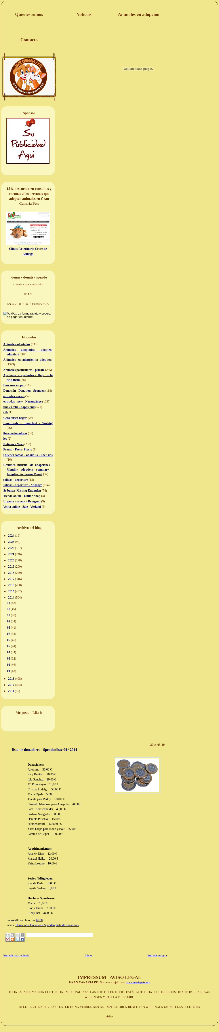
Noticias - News (13, 444)
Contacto (29, 39)
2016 (11, 585)
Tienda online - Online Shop (21, 496)
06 (9, 640)
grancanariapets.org (138, 982)
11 (9, 609)
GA (5, 412)
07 (9, 633)
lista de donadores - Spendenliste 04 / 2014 (44, 750)
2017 (11, 579)
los (5, 438)
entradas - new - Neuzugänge (22, 401)
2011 (11, 691)
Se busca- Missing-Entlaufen (22, 490)
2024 (11, 535)
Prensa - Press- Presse (17, 449)
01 (9, 671)
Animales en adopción (139, 14)
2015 (11, 591)
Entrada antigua (157, 955)
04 (9, 652)
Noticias (83, 14)
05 (9, 646)
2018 (11, 572)
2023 (11, 542)
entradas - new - (14, 396)
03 (9, 658)
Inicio (88, 955)
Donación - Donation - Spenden (24, 390)
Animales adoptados (16, 344)
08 (9, 627)
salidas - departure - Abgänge (22, 485)
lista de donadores (15, 433)
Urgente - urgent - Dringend (21, 501)
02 (9, 664)
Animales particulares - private (23, 370)
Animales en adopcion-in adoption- (28, 359)
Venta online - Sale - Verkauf (22, 506)
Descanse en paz (14, 385)
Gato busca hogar (15, 418)
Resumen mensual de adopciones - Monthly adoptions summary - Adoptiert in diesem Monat (28, 469)
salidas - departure (15, 479)
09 (9, 621)
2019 (11, 566)
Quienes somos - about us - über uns (28, 455)
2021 (11, 554)
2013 (11, 678)
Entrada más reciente (16, 955)
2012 (11, 685)
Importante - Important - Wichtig (28, 423)
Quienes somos (29, 14)
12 (9, 603)
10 (9, 615)
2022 (11, 548)
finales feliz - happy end (19, 407)
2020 (11, 560)
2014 (11, 597)
